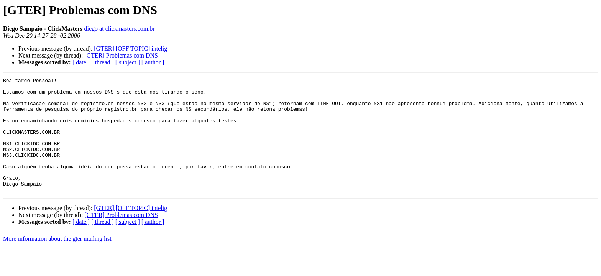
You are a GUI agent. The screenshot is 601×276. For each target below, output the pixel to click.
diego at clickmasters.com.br (119, 28)
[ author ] (152, 62)
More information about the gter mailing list (57, 261)
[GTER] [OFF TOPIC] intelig (130, 48)
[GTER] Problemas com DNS (121, 55)
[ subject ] (127, 62)
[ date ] (81, 62)
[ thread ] (102, 62)
